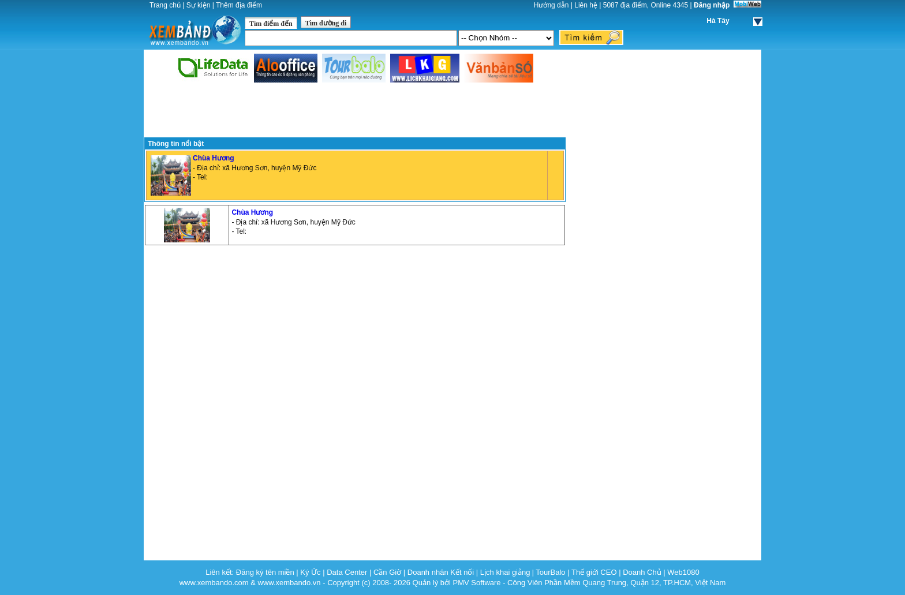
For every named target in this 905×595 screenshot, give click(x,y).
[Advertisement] (355, 111)
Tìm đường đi (326, 23)
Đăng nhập (712, 5)
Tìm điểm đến (271, 24)
